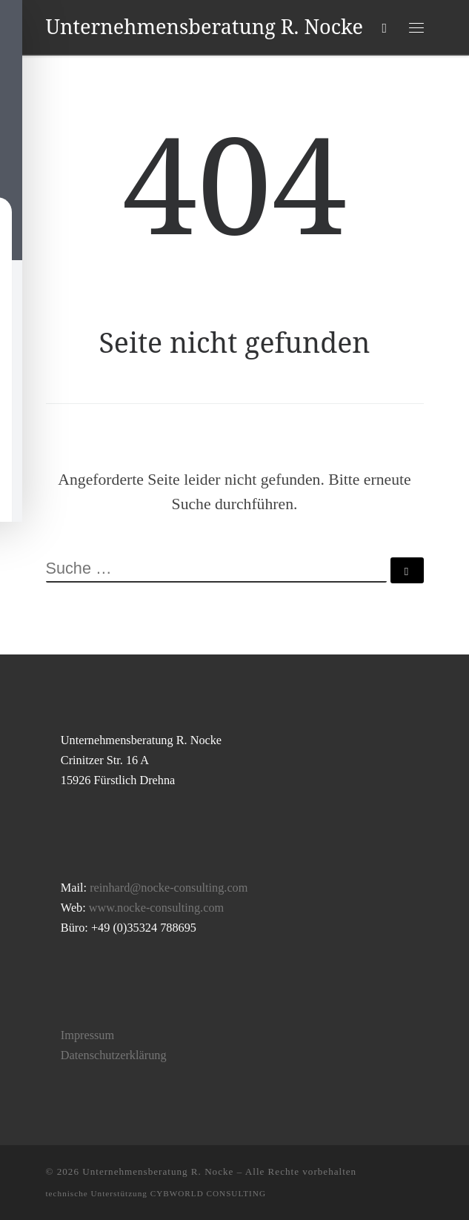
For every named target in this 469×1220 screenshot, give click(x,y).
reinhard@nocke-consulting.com (168, 888)
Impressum (87, 1035)
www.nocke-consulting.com (156, 908)
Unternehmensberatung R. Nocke (157, 1171)
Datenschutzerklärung (114, 1055)
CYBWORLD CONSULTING (208, 1193)
